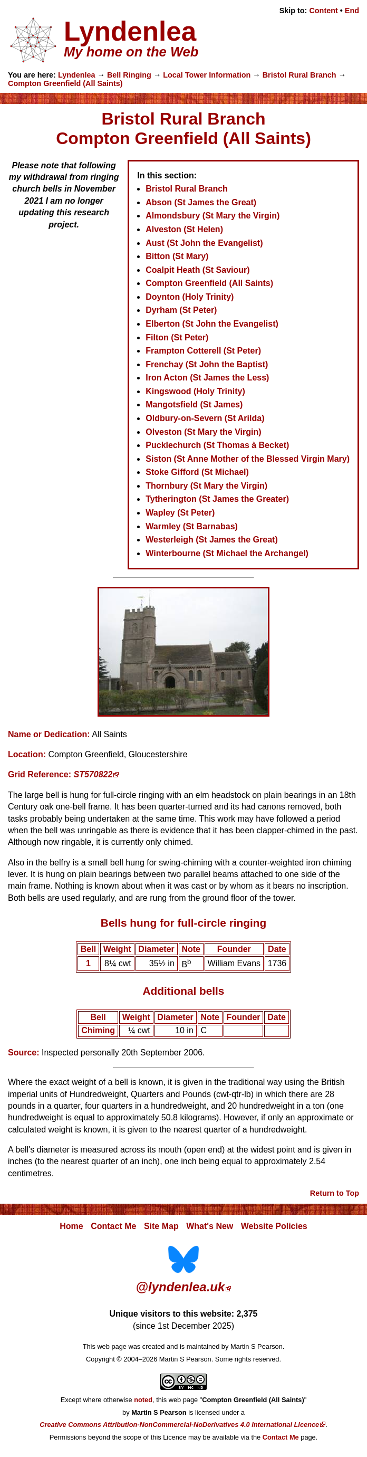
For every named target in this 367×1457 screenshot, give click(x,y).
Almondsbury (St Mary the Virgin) (212, 215)
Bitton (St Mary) (177, 256)
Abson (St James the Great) (201, 202)
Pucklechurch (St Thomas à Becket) (217, 445)
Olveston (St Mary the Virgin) (203, 431)
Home (71, 1226)
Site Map (161, 1226)
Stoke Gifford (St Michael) (197, 472)
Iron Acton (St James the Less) (207, 377)
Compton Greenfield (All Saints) (65, 83)
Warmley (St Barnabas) (192, 526)
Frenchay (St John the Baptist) (207, 364)
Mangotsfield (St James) (194, 404)
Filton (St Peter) (177, 337)
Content (323, 10)
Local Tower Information (206, 75)
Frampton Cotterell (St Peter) (203, 350)
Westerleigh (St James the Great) (211, 539)
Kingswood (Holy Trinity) (195, 391)
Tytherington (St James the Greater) (217, 498)
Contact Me (113, 1226)
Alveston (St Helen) (184, 229)
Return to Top (334, 1193)
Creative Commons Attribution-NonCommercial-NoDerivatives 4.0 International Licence (179, 1425)
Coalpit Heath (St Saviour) (197, 269)
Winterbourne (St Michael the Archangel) (227, 553)
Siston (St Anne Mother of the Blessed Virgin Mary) (248, 458)
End (352, 10)
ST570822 (93, 774)
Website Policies (274, 1226)
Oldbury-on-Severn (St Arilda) (205, 418)
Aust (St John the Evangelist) (204, 243)
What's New (209, 1226)
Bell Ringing (129, 75)
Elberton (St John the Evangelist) (212, 323)
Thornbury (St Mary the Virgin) (206, 485)
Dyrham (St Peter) (181, 310)
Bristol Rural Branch (299, 75)
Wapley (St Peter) (180, 512)
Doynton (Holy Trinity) (190, 296)
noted (143, 1400)
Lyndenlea (76, 75)
